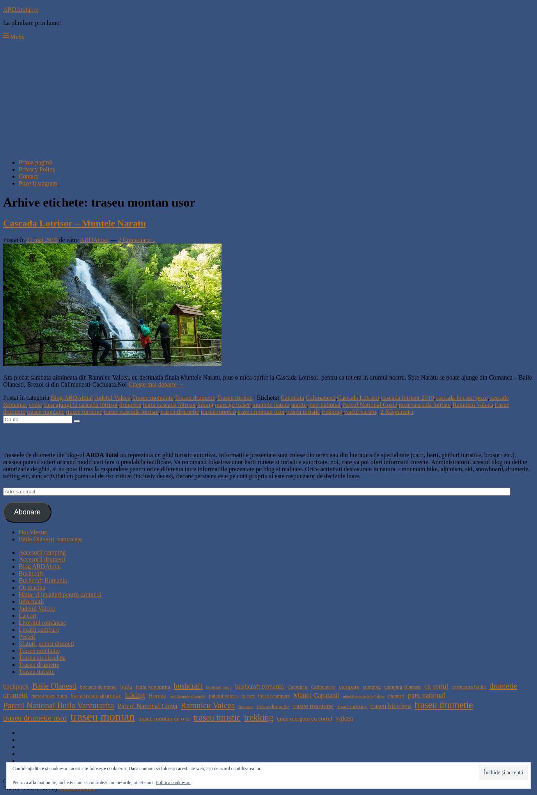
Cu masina (32, 587)
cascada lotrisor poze (462, 397)
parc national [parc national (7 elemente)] (427, 695)
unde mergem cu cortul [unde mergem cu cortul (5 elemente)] (305, 718)
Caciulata (292, 397)
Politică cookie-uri (173, 782)
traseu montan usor (261, 411)
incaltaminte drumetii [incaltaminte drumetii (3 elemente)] (187, 696)
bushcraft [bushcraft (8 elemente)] (188, 686)
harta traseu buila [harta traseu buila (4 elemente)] (49, 696)
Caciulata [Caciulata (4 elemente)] (297, 687)
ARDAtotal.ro (21, 9)
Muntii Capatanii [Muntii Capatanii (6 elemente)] (316, 695)
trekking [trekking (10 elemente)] (258, 718)
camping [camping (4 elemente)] (372, 687)
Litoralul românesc (42, 622)
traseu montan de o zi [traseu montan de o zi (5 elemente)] (164, 718)
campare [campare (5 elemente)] (349, 686)
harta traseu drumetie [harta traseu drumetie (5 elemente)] (96, 695)
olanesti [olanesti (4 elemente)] (396, 696)
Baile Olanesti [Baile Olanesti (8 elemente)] (54, 686)
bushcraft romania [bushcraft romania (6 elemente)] (259, 686)
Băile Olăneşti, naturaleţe (50, 539)
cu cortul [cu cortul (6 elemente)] (436, 686)
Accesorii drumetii (42, 559)
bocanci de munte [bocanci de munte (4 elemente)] (98, 687)
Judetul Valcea (112, 397)
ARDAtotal (94, 240)
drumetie (130, 404)
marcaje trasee (233, 404)
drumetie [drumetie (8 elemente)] (503, 686)
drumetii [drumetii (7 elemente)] (15, 695)
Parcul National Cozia (369, 404)
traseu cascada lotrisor (131, 411)
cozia (35, 404)
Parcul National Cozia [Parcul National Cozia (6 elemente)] (147, 706)
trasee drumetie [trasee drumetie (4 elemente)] (273, 706)
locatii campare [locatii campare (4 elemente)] (274, 696)
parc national (324, 404)
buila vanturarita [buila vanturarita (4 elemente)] (153, 687)
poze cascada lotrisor (425, 404)
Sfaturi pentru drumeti (46, 643)
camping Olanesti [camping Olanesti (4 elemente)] (403, 687)
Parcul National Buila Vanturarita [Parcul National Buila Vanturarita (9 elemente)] (58, 705)
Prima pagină (35, 162)
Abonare (27, 512)
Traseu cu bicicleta (42, 657)
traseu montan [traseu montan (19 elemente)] (102, 716)
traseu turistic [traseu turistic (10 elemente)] (217, 718)
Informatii (31, 601)
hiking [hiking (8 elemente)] (135, 695)
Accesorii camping (42, 552)
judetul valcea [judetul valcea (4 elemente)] (223, 696)
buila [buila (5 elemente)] (126, 686)
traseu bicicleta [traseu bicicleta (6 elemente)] (390, 706)
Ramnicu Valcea (472, 404)
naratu (299, 404)
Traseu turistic (234, 397)
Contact (28, 176)
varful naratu (360, 411)
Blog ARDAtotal (72, 397)
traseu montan (218, 411)
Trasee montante (153, 397)
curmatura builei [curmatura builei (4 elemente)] (469, 687)
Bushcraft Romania (43, 580)
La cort (28, 615)
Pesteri (27, 636)
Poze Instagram (38, 183)
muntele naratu (271, 404)
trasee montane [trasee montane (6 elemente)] (312, 706)
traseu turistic (303, 411)
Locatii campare (39, 629)
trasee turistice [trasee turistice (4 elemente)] (352, 706)
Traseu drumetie (195, 397)
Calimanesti (320, 397)
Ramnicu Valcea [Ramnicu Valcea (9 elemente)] (208, 705)
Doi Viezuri (33, 532)
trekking (332, 411)
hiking (205, 404)
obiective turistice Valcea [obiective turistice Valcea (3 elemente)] (364, 696)
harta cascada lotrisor (169, 404)
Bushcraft (31, 573)
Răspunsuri (396, 411)
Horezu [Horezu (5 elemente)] (157, 695)
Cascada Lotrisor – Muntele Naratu (74, 223)
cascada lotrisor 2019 (407, 397)
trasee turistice (84, 411)
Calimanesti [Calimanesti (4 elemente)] (323, 687)
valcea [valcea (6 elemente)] (344, 718)
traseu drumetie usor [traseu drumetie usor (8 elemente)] (35, 718)
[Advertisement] (269, 98)
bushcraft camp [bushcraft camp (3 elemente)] (218, 687)
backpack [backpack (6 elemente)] (15, 686)
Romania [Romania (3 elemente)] (245, 707)
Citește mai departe (156, 384)
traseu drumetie (180, 411)
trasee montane (45, 411)
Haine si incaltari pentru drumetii (60, 594)
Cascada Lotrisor (358, 397)
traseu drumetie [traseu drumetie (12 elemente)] (444, 705)
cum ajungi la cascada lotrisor (81, 404)
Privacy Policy (37, 169)
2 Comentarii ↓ (137, 240)
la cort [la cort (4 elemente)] (248, 696)
